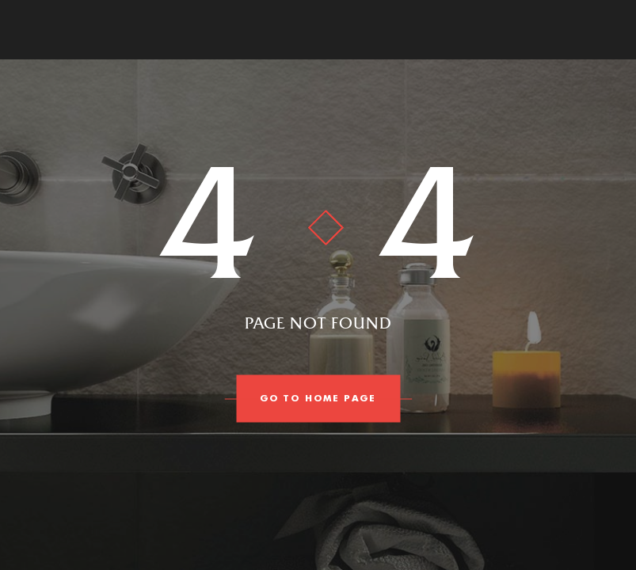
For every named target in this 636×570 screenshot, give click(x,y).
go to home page (318, 399)
